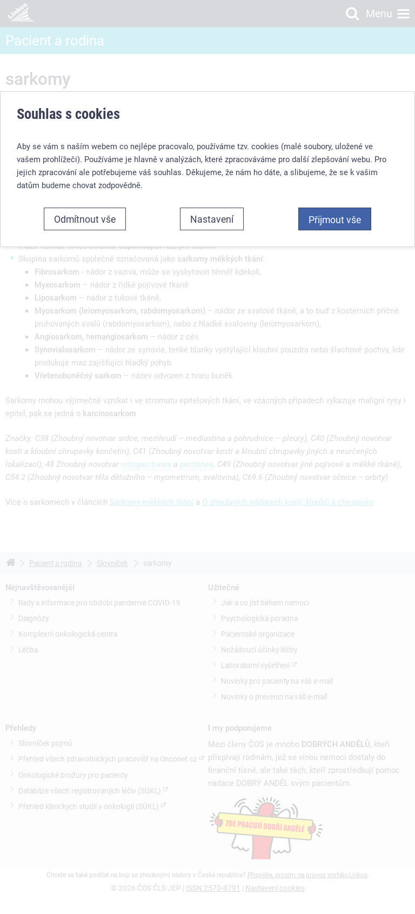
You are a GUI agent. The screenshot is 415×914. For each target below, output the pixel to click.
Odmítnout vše (85, 218)
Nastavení (211, 218)
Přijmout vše (335, 219)
